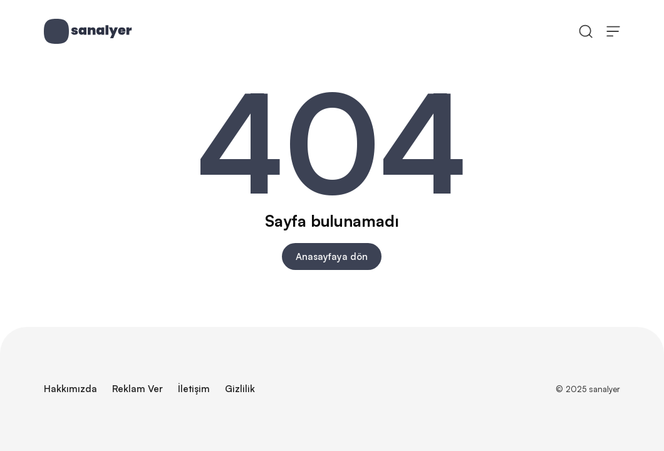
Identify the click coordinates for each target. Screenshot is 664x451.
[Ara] (585, 30)
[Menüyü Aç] (613, 30)
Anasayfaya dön (332, 256)
